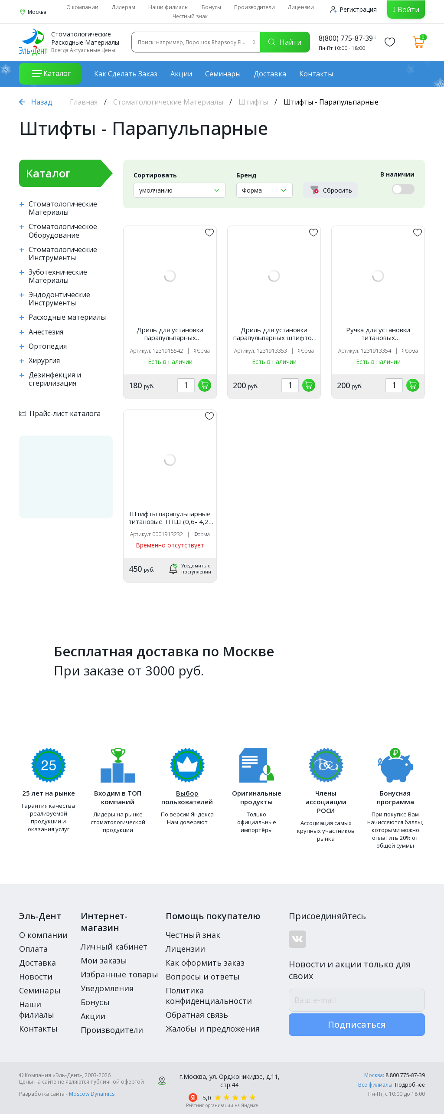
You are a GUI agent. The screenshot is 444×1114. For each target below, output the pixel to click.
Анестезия (46, 332)
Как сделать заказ (125, 74)
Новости (35, 976)
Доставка (270, 74)
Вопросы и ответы (203, 976)
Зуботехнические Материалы (58, 276)
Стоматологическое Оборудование (63, 231)
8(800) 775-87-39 (346, 38)
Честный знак (190, 16)
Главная (84, 102)
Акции (181, 74)
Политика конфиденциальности (209, 995)
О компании (82, 7)
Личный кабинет (114, 946)
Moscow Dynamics (91, 1094)
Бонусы (211, 7)
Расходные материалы (67, 317)
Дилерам (123, 7)
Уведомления (107, 988)
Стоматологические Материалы (168, 102)
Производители (254, 7)
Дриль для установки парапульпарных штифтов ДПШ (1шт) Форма (274, 333)
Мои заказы (104, 960)
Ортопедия (48, 346)
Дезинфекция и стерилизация (55, 379)
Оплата (33, 949)
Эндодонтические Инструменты (59, 299)
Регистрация (353, 9)
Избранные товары (119, 974)
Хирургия (44, 361)
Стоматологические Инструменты (63, 254)
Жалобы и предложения (213, 1028)
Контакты (316, 74)
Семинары (223, 74)
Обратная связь (197, 1014)
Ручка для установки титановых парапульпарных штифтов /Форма (378, 333)
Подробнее (410, 1084)
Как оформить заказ (205, 962)
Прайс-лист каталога (60, 413)
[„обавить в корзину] (204, 385)
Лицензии (301, 7)
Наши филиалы (168, 7)
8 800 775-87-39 (405, 1075)
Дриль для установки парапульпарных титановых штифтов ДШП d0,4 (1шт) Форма (170, 333)
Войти (408, 9)
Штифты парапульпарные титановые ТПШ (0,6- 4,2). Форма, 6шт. (170, 517)
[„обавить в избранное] (209, 232)
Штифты (253, 102)
